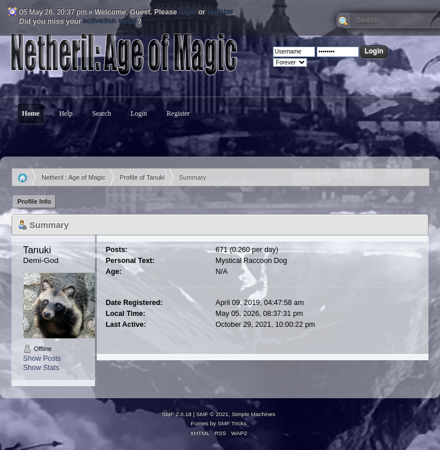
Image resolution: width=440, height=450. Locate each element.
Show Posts (42, 358)
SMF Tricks (232, 423)
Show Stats (41, 368)
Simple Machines (253, 414)
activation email (111, 21)
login (187, 12)
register (220, 12)
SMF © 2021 (212, 414)
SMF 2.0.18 (177, 414)
